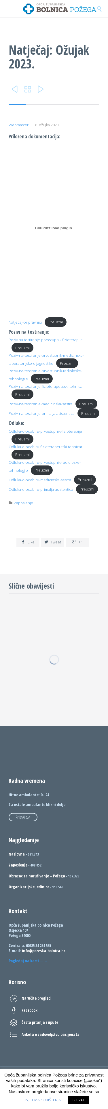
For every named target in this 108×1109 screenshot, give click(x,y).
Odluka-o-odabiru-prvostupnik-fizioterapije (45, 431)
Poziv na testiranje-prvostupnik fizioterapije (46, 339)
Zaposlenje (23, 502)
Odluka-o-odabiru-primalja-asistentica (41, 489)
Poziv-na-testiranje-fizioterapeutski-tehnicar (46, 386)
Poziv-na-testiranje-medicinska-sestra (41, 403)
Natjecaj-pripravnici (25, 322)
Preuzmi (55, 322)
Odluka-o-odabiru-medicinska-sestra (40, 479)
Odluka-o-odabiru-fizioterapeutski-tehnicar (45, 446)
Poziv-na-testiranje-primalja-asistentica (42, 413)
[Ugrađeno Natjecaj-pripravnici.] (54, 228)
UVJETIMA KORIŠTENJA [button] (42, 1099)
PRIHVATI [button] (78, 1100)
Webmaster (19, 124)
